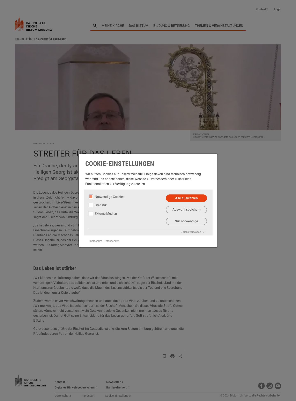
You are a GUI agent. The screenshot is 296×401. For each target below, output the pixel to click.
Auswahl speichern (186, 210)
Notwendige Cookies (106, 196)
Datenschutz (111, 241)
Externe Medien (103, 213)
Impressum (95, 241)
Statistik (98, 205)
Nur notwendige (186, 221)
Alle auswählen (186, 198)
